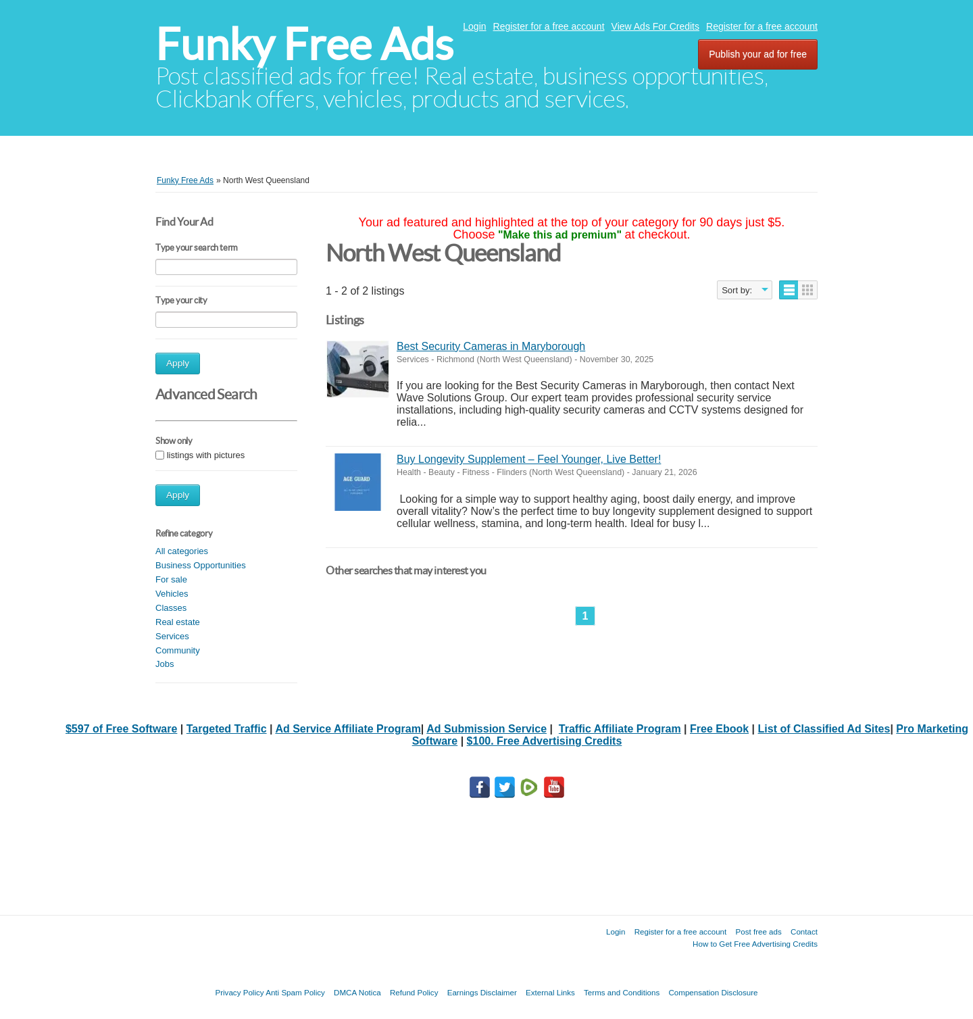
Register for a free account (549, 26)
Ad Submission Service (486, 729)
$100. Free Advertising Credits (544, 741)
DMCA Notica (357, 992)
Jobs (164, 664)
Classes (170, 608)
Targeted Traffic (226, 729)
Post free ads (758, 931)
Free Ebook (719, 729)
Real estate (177, 622)
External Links (550, 992)
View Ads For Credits (655, 26)
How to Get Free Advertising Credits (755, 943)
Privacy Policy (239, 992)
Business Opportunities (200, 565)
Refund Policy (414, 992)
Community (177, 650)
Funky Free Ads (304, 44)
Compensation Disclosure (712, 992)
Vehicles (171, 594)
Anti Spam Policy (295, 992)
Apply (177, 363)
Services (172, 636)
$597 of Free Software (121, 729)
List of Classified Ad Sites (824, 729)
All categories (181, 551)
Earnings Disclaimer (482, 992)
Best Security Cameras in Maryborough (491, 346)
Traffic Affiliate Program (620, 729)
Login (474, 26)
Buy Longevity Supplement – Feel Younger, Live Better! (529, 459)
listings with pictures (206, 455)
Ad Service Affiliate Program (347, 729)
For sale (171, 579)
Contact (804, 931)
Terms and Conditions (621, 992)
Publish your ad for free (758, 54)
